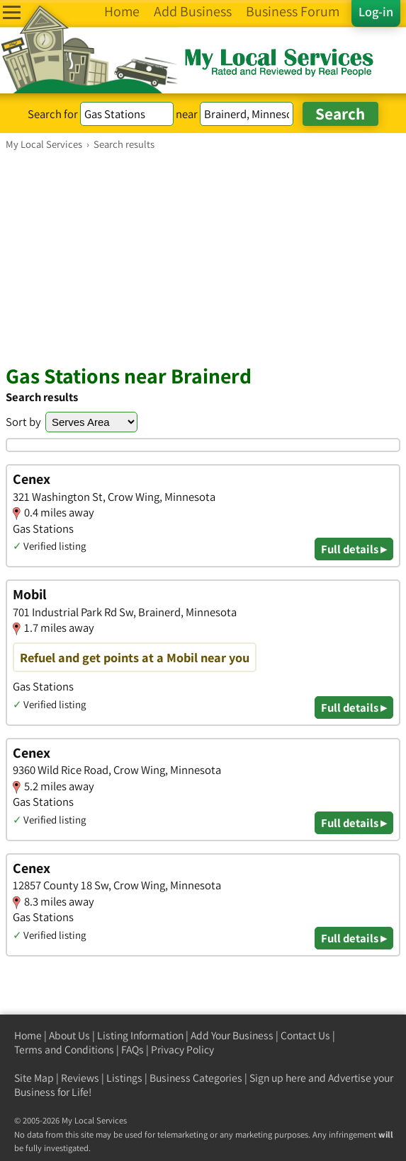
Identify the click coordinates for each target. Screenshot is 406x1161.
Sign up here (277, 1078)
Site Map (34, 1078)
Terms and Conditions (64, 1049)
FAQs (132, 1049)
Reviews (80, 1078)
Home (28, 1035)
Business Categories (196, 1078)
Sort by (23, 421)
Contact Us (305, 1035)
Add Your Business (232, 1035)
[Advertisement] (203, 257)
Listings (124, 1078)
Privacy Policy (182, 1049)
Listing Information (140, 1035)
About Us (69, 1035)
